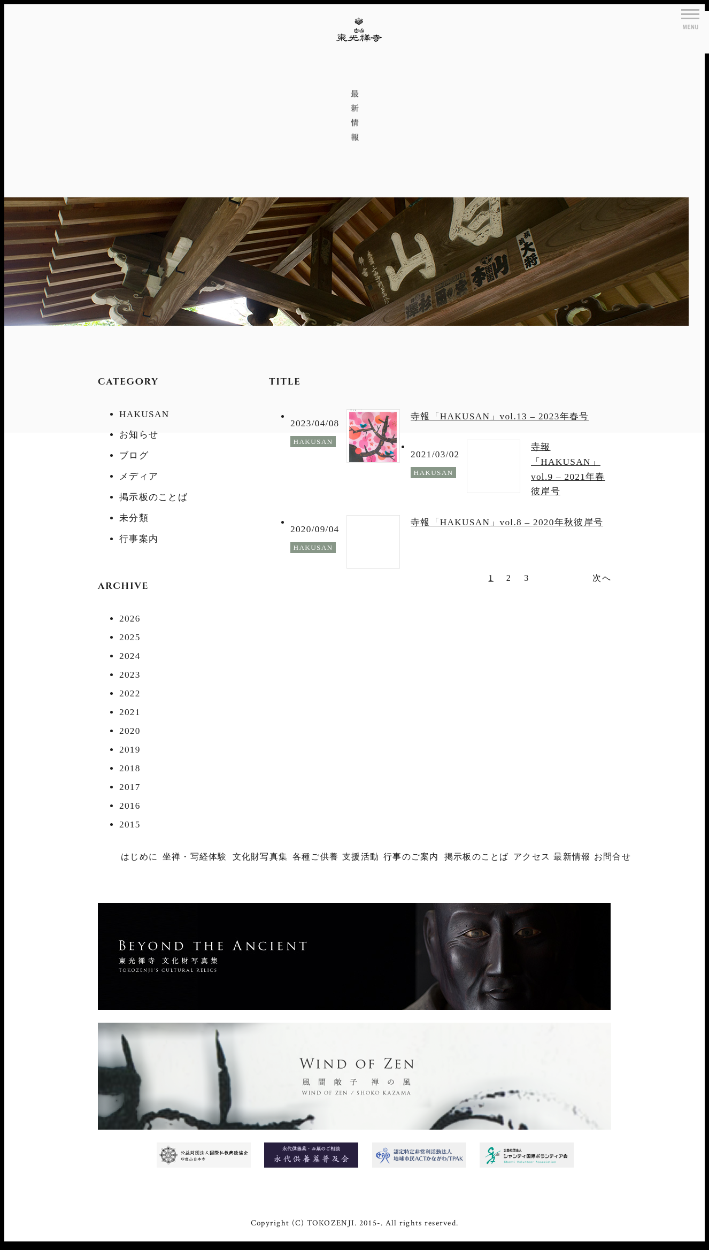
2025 (130, 637)
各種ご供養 (315, 856)
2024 (130, 656)
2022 (130, 693)
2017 (130, 787)
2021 (130, 712)
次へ (601, 577)
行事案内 (138, 539)
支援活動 (360, 856)
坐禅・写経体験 (195, 856)
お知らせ (138, 435)
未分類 (134, 518)
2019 (130, 750)
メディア (138, 476)
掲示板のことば (153, 497)
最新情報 (571, 856)
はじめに (139, 856)
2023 (130, 675)
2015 (130, 824)
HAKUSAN (144, 414)
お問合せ (612, 856)
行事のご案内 (411, 856)
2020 (130, 731)
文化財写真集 (260, 856)
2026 (130, 619)
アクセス (531, 856)
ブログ (134, 455)
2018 (130, 768)
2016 (130, 806)
